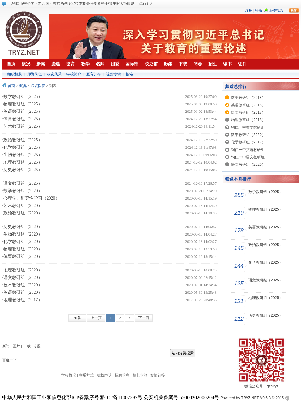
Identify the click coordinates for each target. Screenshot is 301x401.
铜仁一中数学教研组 (248, 127)
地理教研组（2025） (22, 162)
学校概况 (68, 375)
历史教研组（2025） (22, 169)
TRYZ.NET (250, 398)
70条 (77, 318)
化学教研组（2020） (22, 241)
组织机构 (14, 74)
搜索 (129, 74)
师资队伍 (34, 74)
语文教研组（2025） (22, 183)
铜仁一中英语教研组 (248, 150)
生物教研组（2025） (22, 154)
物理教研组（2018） (248, 120)
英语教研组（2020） (22, 292)
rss (294, 10)
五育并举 (93, 74)
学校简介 (73, 74)
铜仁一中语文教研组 (248, 157)
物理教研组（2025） (22, 104)
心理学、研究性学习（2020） (31, 198)
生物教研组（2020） (22, 234)
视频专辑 (113, 74)
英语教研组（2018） (248, 105)
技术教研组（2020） (22, 285)
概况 (23, 86)
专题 (37, 346)
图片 (16, 346)
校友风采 (54, 74)
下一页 (143, 318)
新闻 (6, 346)
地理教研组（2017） (22, 299)
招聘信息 (122, 375)
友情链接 (157, 375)
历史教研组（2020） (22, 226)
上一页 (96, 318)
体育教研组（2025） (22, 119)
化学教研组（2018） (248, 142)
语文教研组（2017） (248, 112)
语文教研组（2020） (22, 277)
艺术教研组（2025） (22, 126)
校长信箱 (140, 375)
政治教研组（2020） (22, 213)
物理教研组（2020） (22, 249)
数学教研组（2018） (248, 97)
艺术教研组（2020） (22, 205)
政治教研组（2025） (22, 140)
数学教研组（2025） (22, 96)
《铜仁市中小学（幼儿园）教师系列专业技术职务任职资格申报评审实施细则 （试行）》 (81, 3)
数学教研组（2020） (22, 190)
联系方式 (86, 375)
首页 (11, 86)
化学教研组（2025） (22, 147)
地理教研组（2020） (22, 270)
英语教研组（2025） (22, 111)
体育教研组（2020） (22, 256)
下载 (27, 346)
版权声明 (104, 375)
